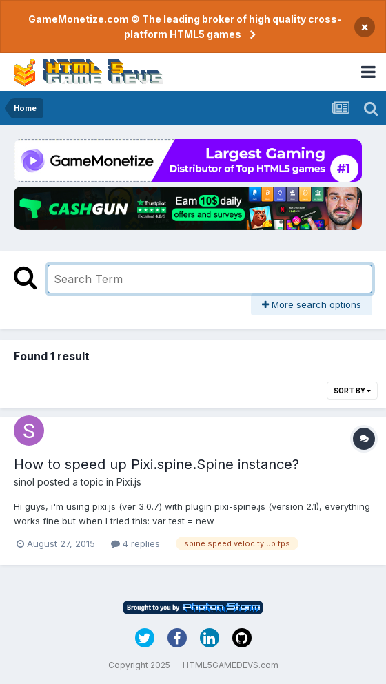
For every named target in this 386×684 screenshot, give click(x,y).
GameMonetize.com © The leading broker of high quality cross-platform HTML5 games (185, 26)
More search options (311, 304)
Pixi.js (128, 482)
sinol (24, 482)
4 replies (135, 543)
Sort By (352, 390)
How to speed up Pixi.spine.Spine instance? (156, 464)
